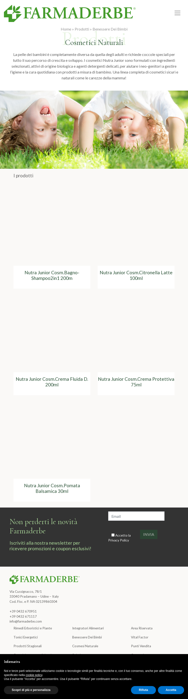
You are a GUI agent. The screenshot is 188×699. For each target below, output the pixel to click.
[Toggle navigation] (177, 13)
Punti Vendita (141, 646)
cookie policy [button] (34, 675)
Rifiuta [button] (143, 690)
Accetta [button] (171, 690)
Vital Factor (139, 637)
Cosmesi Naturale (85, 646)
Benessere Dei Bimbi (110, 29)
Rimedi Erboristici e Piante (32, 628)
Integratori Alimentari (88, 628)
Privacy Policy (118, 540)
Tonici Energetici (25, 637)
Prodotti (82, 29)
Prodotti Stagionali (27, 646)
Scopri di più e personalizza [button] (31, 690)
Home (66, 29)
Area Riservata (142, 628)
